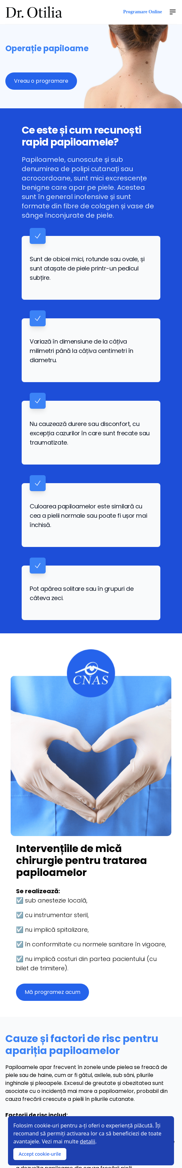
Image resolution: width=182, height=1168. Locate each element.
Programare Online (142, 11)
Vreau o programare (41, 81)
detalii (87, 1141)
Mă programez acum (52, 992)
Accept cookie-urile (40, 1154)
